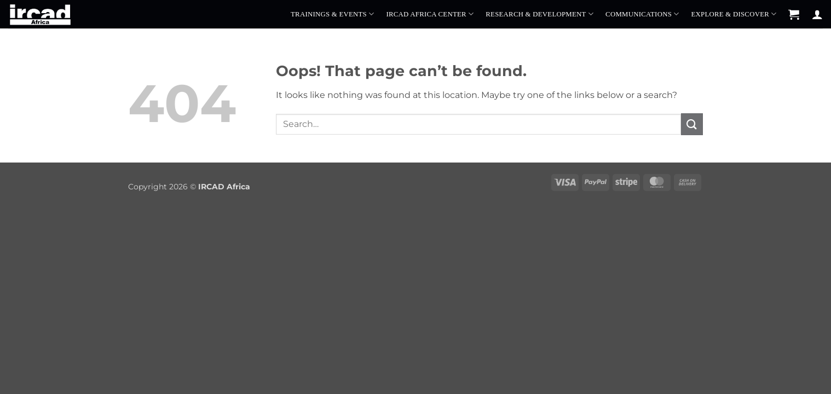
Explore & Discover (733, 14)
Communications (642, 14)
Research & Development (539, 14)
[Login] (817, 14)
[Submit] (692, 124)
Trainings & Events (332, 14)
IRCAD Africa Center (430, 14)
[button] (793, 14)
